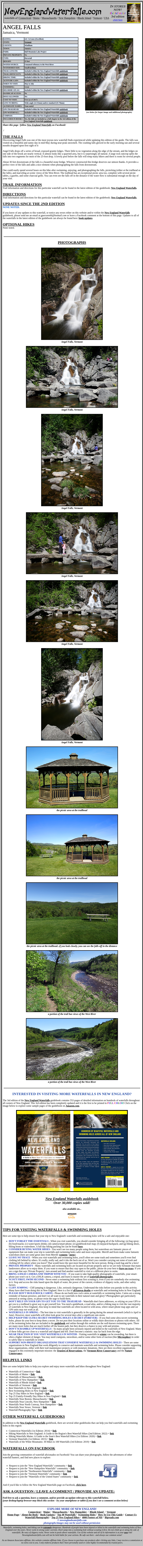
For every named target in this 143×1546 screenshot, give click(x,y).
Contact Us (131, 1514)
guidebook (64, 71)
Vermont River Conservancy (102, 1350)
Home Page (13, 1514)
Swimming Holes (86, 1514)
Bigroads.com (112, 1517)
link (38, 1371)
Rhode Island (97, 1512)
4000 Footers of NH (92, 1517)
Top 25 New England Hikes (65, 1517)
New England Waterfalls (39, 125)
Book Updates (47, 1514)
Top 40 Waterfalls (66, 1514)
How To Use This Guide (110, 1514)
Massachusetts (59, 1512)
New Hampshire (78, 1512)
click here (81, 1485)
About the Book (29, 1514)
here (80, 1246)
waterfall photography (101, 1276)
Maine (46, 1512)
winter (103, 1334)
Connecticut (34, 1512)
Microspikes (123, 1337)
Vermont (28, 42)
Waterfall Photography (37, 1517)
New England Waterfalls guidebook (72, 1199)
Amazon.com (72, 1106)
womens (63, 1254)
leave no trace (126, 1268)
